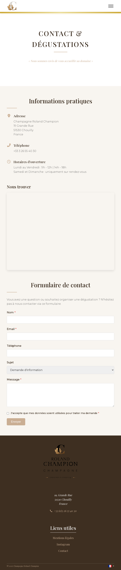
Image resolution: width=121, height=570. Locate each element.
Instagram (63, 544)
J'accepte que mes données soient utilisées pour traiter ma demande (55, 413)
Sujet (10, 362)
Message (14, 379)
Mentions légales (63, 538)
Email (11, 329)
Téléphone (14, 345)
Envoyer (16, 421)
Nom (11, 312)
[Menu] (110, 6)
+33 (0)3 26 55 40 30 (63, 511)
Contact (63, 551)
